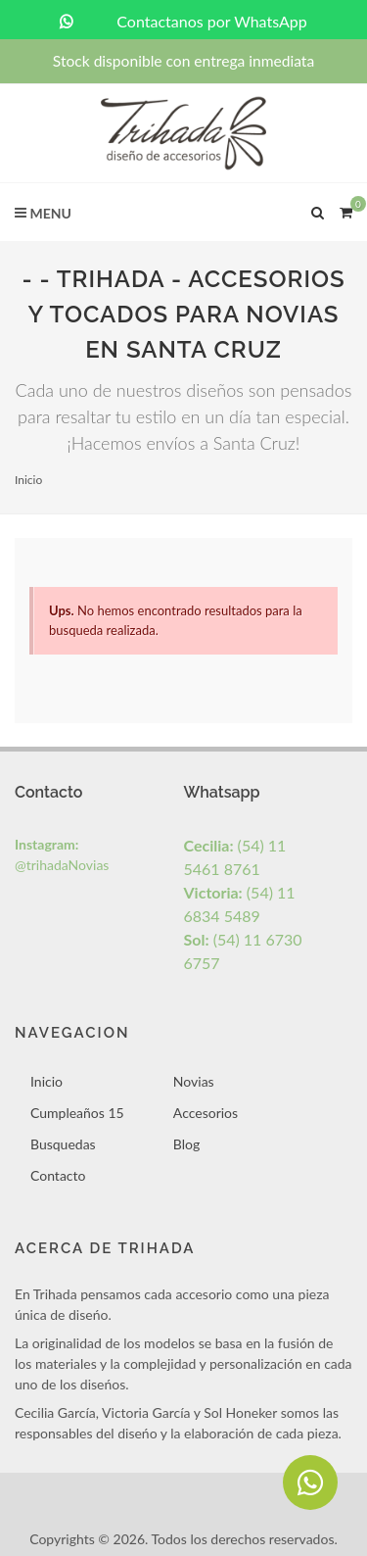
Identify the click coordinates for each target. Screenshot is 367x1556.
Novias (193, 1081)
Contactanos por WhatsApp (183, 21)
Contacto (57, 1175)
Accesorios (205, 1112)
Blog (186, 1144)
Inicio (28, 479)
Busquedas (63, 1144)
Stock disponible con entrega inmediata (183, 61)
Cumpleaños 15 (77, 1112)
